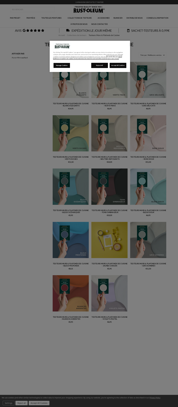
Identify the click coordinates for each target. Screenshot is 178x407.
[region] (90, 56)
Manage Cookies (62, 65)
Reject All (99, 65)
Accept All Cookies (118, 65)
